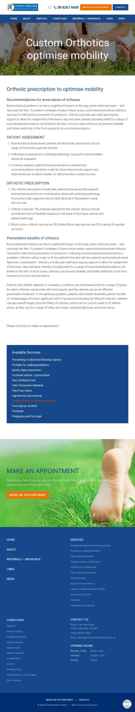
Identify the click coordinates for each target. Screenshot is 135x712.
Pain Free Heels (22, 390)
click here (22, 326)
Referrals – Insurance (86, 18)
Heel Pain (11, 626)
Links (109, 18)
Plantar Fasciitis (15, 631)
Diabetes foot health (16, 637)
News (121, 18)
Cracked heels (14, 658)
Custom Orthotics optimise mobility (34, 401)
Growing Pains (14, 669)
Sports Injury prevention (26, 370)
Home (13, 18)
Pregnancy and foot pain (27, 416)
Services (41, 18)
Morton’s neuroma (15, 653)
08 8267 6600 (68, 7)
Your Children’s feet (24, 380)
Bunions (11, 664)
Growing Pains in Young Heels (21, 674)
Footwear (18, 411)
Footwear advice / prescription (31, 375)
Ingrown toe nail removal (27, 395)
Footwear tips (13, 647)
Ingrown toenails (15, 642)
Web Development (80, 705)
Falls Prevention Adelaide (28, 385)
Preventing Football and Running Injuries (36, 359)
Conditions (60, 18)
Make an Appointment (96, 7)
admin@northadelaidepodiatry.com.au (96, 637)
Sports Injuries (14, 680)
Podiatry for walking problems (30, 365)
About (27, 18)
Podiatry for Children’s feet (83, 567)
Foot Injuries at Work (24, 406)
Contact (120, 7)
